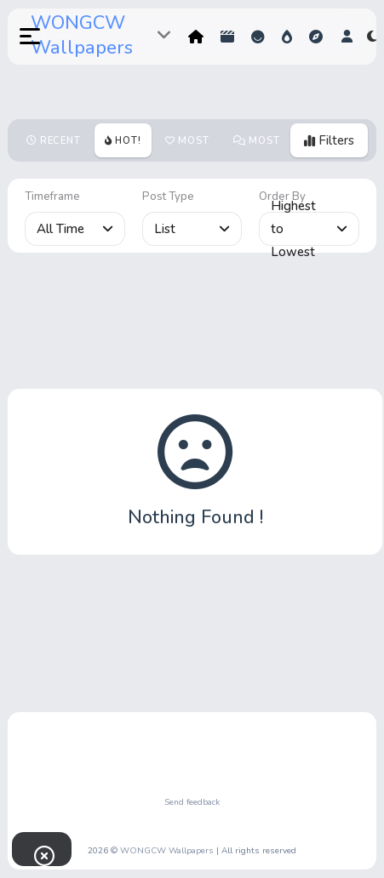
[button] (21, 37)
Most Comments (263, 145)
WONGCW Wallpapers (82, 35)
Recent (60, 140)
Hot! (287, 36)
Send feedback (192, 802)
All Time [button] (75, 228)
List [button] (192, 228)
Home (195, 36)
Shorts (227, 36)
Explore (316, 36)
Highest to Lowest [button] (309, 229)
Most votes (187, 145)
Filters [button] (329, 140)
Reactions (258, 36)
